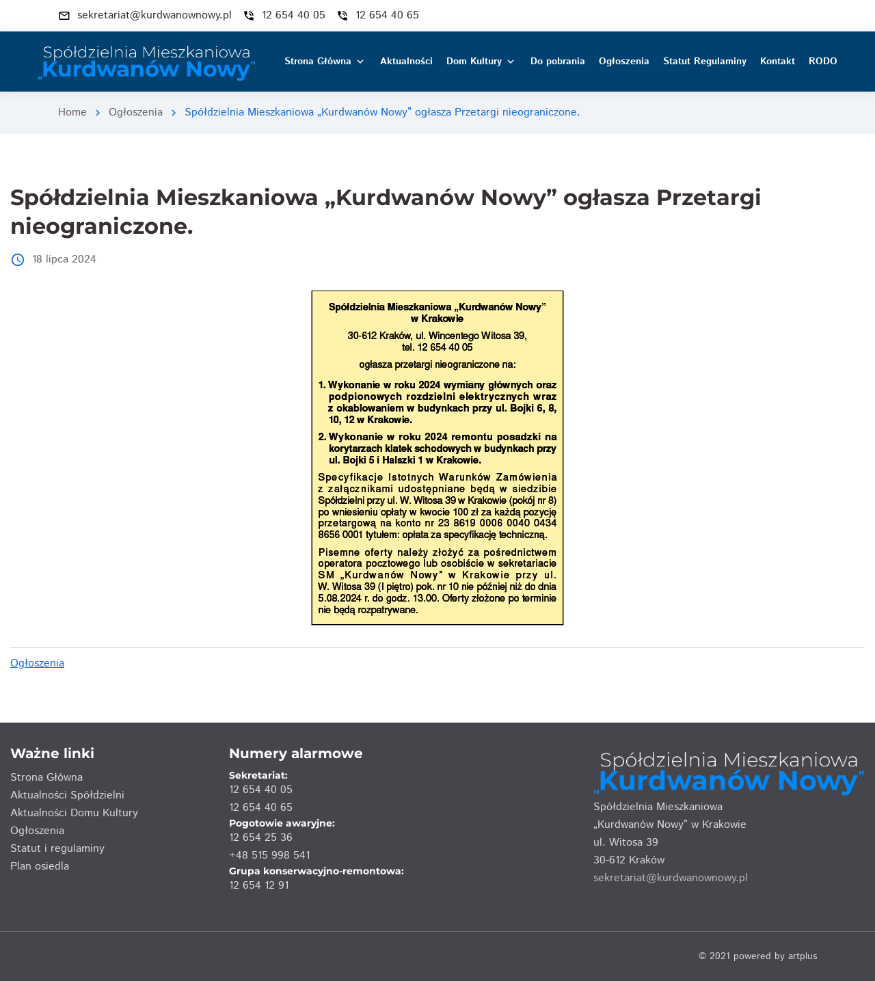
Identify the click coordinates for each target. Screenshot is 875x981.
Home (72, 112)
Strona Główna (46, 777)
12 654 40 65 (261, 808)
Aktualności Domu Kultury (74, 813)
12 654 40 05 (261, 790)
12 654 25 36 (261, 838)
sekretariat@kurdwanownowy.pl (670, 878)
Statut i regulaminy (57, 849)
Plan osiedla (39, 866)
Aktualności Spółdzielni (67, 795)
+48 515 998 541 (269, 855)
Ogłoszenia (136, 112)
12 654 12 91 (258, 885)
